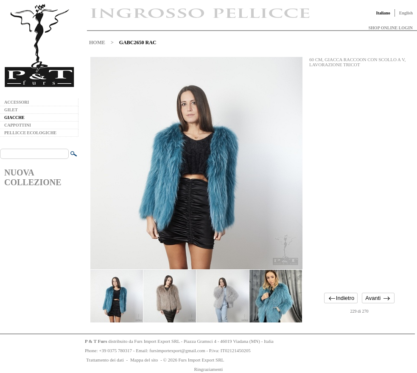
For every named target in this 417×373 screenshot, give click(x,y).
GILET (11, 109)
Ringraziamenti (208, 369)
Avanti (373, 298)
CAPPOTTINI (17, 125)
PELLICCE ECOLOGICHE (30, 132)
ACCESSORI (16, 102)
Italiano (383, 13)
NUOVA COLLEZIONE (32, 177)
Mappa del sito (144, 359)
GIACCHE (14, 117)
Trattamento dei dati (105, 359)
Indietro (345, 298)
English (406, 13)
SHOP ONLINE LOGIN (391, 27)
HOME (97, 42)
